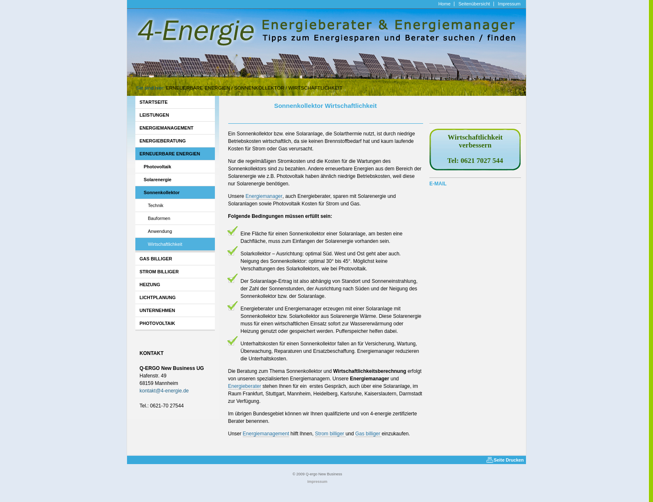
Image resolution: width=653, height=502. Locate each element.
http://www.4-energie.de (153, 4)
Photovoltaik (157, 166)
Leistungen (154, 114)
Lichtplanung (158, 297)
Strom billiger (159, 271)
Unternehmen (157, 310)
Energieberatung (163, 140)
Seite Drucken (509, 459)
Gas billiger (156, 258)
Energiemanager (264, 196)
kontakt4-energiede (164, 391)
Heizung (150, 284)
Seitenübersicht (474, 4)
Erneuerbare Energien (198, 87)
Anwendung (160, 231)
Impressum (509, 4)
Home (444, 4)
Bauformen (159, 218)
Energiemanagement (167, 127)
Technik (155, 205)
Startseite (154, 102)
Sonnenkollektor (259, 87)
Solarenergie (158, 179)
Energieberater (244, 386)
